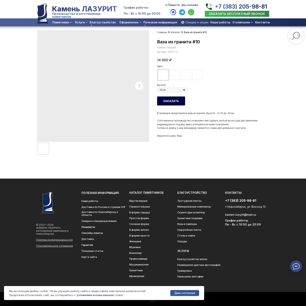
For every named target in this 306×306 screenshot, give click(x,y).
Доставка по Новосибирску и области (99, 214)
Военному (135, 252)
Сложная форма (139, 224)
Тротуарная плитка (189, 200)
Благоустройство (103, 22)
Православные (138, 258)
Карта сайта (89, 256)
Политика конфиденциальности (54, 239)
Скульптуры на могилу (191, 212)
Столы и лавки (186, 235)
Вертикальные (138, 200)
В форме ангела (139, 229)
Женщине (135, 241)
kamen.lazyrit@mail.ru (240, 214)
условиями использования (95, 295)
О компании (241, 22)
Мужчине (135, 247)
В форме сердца (139, 212)
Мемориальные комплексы (194, 206)
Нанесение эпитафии (190, 276)
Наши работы (220, 22)
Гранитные (136, 270)
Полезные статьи (92, 250)
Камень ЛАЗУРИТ (84, 8)
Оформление (128, 22)
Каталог (175, 32)
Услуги (80, 22)
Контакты (262, 22)
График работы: (136, 7)
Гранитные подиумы (190, 218)
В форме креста (139, 235)
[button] (237, 14)
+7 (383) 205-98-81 (241, 6)
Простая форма (139, 218)
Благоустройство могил (192, 259)
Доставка (87, 238)
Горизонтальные (139, 206)
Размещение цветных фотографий (198, 264)
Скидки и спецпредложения (98, 221)
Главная (162, 32)
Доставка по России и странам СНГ (103, 207)
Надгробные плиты (189, 229)
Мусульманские (139, 264)
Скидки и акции (197, 22)
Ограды (182, 241)
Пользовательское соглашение (54, 245)
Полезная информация (160, 22)
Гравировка (184, 270)
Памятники (60, 22)
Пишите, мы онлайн (183, 5)
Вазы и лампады (187, 224)
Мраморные (136, 276)
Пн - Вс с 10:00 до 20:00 (142, 13)
